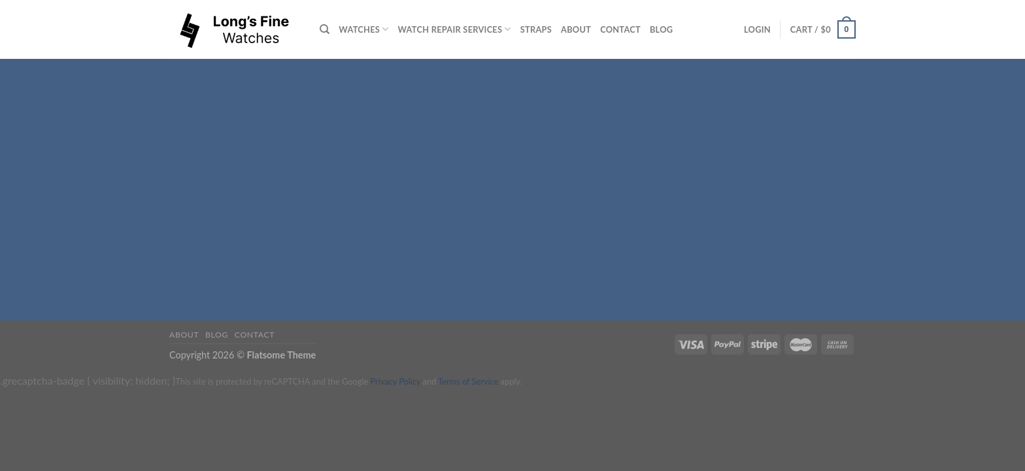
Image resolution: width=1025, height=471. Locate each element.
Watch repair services (454, 29)
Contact (620, 29)
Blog (661, 29)
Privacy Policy (395, 381)
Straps (536, 29)
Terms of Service (468, 381)
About (576, 29)
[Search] (324, 29)
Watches (363, 29)
